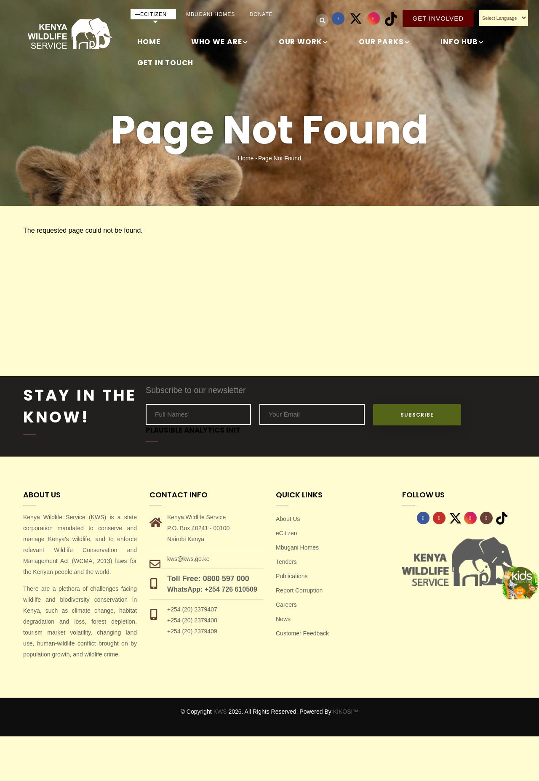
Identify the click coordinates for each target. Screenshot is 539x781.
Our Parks (384, 42)
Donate (261, 14)
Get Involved (438, 18)
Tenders (286, 561)
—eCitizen (151, 14)
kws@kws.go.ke (188, 558)
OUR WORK (303, 42)
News (283, 619)
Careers (286, 604)
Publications (292, 576)
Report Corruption (299, 590)
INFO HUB (462, 42)
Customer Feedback (302, 633)
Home (148, 42)
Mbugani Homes (210, 14)
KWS (220, 711)
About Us (288, 518)
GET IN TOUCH (165, 63)
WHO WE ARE (219, 42)
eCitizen (286, 533)
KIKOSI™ (346, 711)
